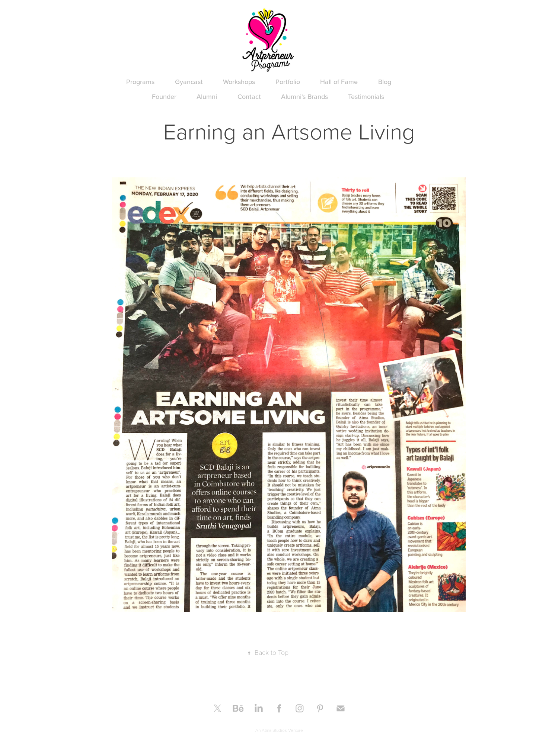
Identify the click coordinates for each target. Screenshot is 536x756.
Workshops (239, 81)
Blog (384, 81)
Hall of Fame (339, 81)
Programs (140, 81)
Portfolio (287, 81)
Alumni (207, 96)
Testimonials (366, 96)
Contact (249, 96)
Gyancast (189, 81)
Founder (164, 96)
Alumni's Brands (304, 96)
